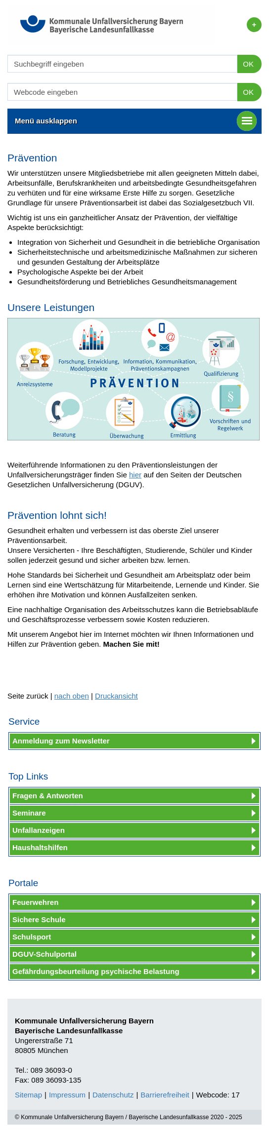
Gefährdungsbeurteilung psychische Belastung (95, 971)
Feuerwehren (35, 902)
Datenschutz (113, 1095)
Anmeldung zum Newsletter (61, 741)
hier (135, 474)
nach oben (71, 696)
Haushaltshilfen (40, 847)
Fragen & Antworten (47, 795)
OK (248, 64)
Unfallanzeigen (38, 830)
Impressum (67, 1095)
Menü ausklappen (136, 121)
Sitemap (28, 1095)
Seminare (29, 813)
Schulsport (31, 937)
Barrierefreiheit (164, 1095)
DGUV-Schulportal (44, 954)
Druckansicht (116, 696)
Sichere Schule (39, 919)
